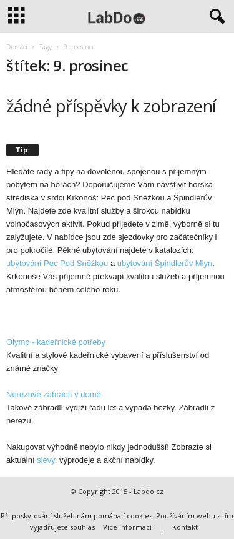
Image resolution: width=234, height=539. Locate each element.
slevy (46, 460)
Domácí (16, 46)
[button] (214, 17)
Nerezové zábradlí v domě (53, 394)
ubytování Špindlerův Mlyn (164, 263)
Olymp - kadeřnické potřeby (55, 342)
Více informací (127, 527)
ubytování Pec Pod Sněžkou (57, 263)
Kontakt (185, 527)
